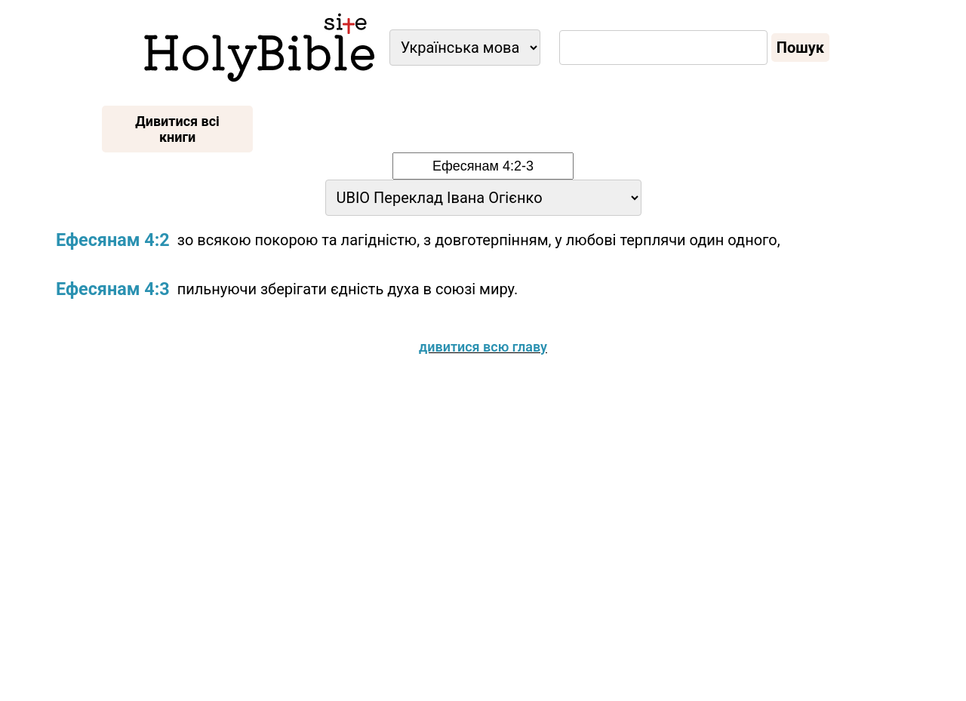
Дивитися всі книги (177, 129)
